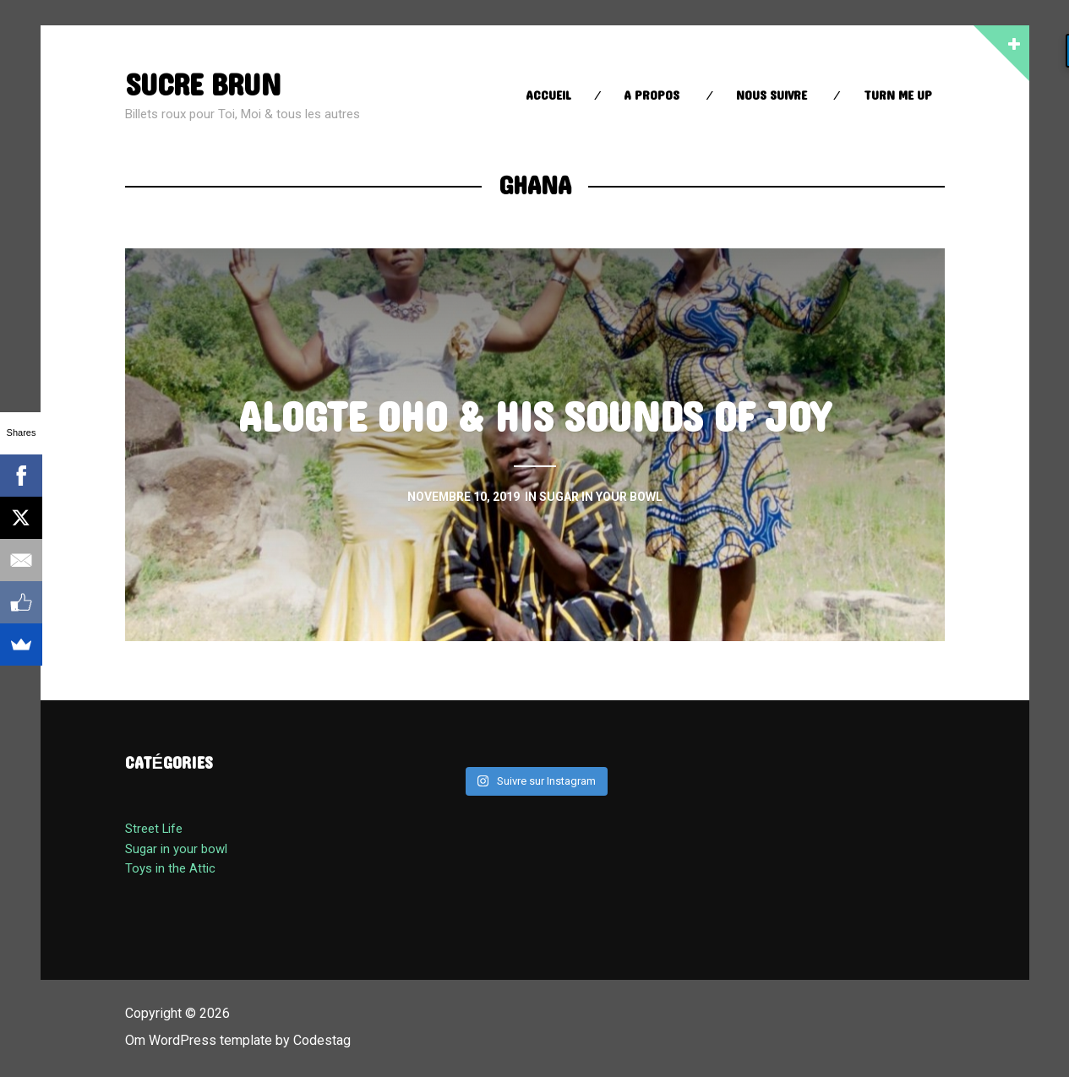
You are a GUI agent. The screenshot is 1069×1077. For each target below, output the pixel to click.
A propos (651, 95)
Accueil (548, 95)
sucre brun (203, 85)
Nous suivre (771, 95)
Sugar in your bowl (176, 849)
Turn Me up (898, 95)
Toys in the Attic (170, 868)
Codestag (322, 1040)
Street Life (154, 828)
